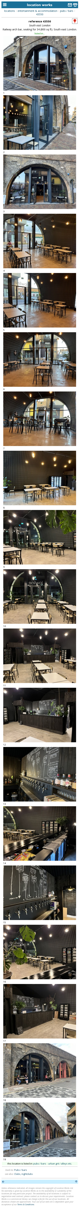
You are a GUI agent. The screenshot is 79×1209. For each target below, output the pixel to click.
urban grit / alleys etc (59, 1163)
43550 (39, 14)
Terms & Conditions (25, 1204)
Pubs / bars (20, 1170)
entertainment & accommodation (37, 11)
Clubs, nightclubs (23, 1174)
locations (9, 11)
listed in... (40, 33)
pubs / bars (66, 11)
